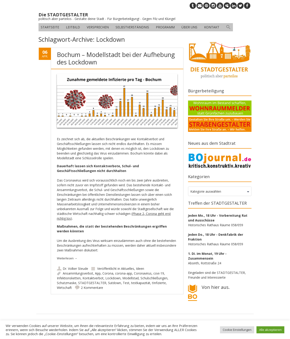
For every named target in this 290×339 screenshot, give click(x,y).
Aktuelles (127, 268)
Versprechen (98, 27)
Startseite (50, 27)
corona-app (123, 273)
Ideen (140, 268)
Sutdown (114, 283)
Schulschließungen (153, 278)
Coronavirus (143, 273)
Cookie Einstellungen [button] (237, 330)
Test (126, 283)
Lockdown (113, 278)
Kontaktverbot (93, 278)
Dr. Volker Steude (75, 268)
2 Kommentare (92, 287)
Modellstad (130, 278)
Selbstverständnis (132, 27)
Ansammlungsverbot (78, 273)
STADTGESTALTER (92, 283)
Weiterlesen (67, 258)
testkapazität (140, 283)
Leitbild (73, 27)
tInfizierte (159, 283)
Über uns (189, 27)
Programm (165, 27)
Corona (107, 273)
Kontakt (211, 27)
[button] (228, 27)
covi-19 (158, 273)
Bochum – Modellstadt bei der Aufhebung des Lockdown (116, 58)
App (98, 273)
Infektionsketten (69, 278)
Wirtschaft (64, 287)
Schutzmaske (66, 283)
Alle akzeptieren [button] (270, 330)
